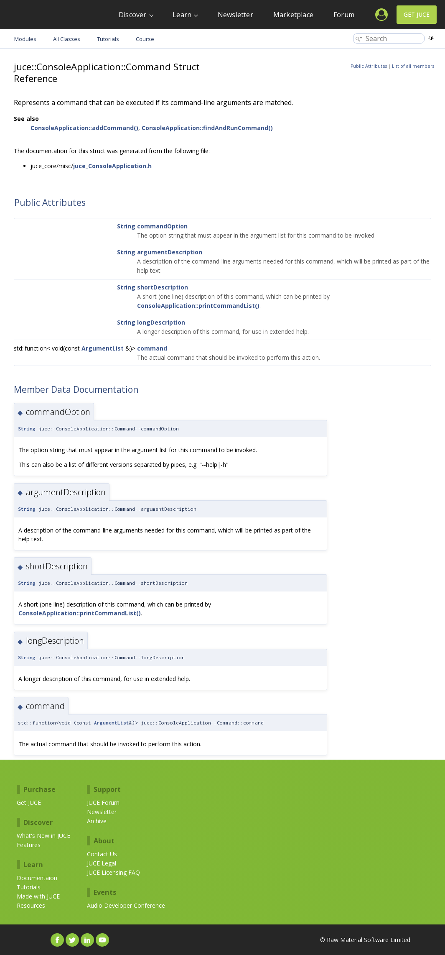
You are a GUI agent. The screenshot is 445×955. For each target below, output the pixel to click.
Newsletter (235, 14)
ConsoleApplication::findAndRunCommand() (207, 128)
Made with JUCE (38, 896)
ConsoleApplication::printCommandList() (198, 306)
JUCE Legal (101, 863)
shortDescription (162, 287)
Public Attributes (369, 66)
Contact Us (102, 854)
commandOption (162, 226)
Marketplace (293, 14)
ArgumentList (102, 348)
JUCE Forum (103, 803)
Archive (97, 821)
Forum (343, 14)
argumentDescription (169, 252)
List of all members (413, 66)
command (152, 348)
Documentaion (37, 878)
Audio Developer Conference (126, 905)
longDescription (161, 322)
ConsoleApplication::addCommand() (84, 128)
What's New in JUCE (43, 836)
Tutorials (29, 887)
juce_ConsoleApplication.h (112, 166)
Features (29, 845)
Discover (133, 14)
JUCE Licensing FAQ (113, 872)
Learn (182, 14)
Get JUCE (417, 14)
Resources (31, 905)
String (126, 226)
